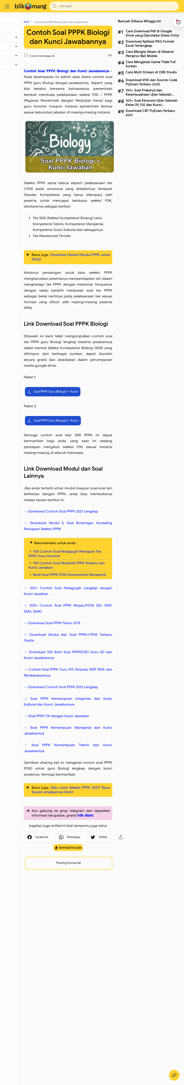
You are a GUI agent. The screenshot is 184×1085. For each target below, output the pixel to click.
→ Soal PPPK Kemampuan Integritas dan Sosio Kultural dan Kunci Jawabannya (81, 855)
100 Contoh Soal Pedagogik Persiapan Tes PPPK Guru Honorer (79, 675)
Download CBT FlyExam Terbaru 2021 (149, 113)
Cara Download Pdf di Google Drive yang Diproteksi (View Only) (151, 33)
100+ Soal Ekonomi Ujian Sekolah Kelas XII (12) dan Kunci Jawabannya (151, 102)
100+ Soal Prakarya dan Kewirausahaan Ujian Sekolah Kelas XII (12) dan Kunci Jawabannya (148, 92)
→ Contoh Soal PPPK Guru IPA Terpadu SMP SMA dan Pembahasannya (81, 814)
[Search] (113, 6)
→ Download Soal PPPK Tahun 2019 (78, 756)
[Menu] (8, 6)
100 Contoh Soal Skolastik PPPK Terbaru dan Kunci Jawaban (78, 691)
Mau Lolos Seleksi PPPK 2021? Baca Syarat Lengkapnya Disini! (83, 960)
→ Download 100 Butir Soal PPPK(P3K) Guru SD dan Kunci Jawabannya (81, 790)
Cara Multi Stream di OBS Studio (150, 72)
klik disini (95, 992)
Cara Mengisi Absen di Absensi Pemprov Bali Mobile (149, 53)
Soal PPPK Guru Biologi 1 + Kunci (78, 487)
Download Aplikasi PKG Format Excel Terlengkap (149, 43)
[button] (55, 6)
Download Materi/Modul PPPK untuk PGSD (83, 308)
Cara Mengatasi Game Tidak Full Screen (150, 64)
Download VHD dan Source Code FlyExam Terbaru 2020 (151, 82)
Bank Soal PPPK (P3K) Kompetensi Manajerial (74, 705)
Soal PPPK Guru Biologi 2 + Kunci (79, 516)
